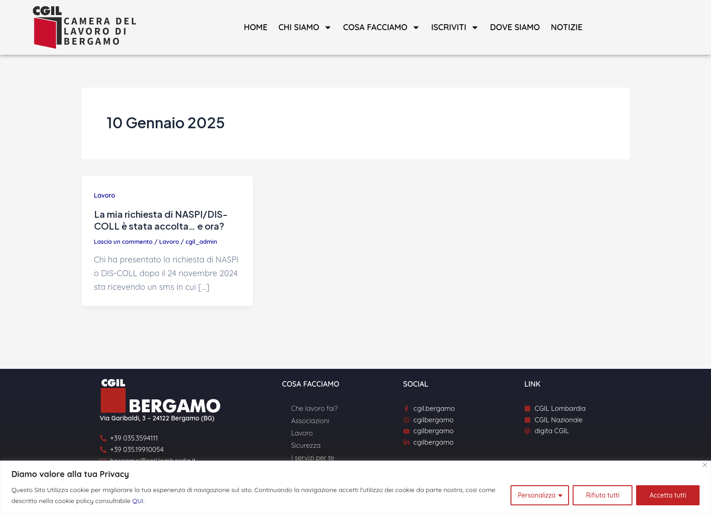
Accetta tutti (667, 495)
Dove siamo (515, 27)
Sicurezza (306, 445)
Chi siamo (305, 27)
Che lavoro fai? (314, 408)
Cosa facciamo (381, 27)
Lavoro (105, 195)
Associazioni (310, 420)
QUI (137, 501)
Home (256, 27)
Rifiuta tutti (602, 495)
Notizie (566, 27)
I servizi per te (312, 457)
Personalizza (536, 495)
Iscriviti (455, 27)
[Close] (705, 465)
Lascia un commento (123, 241)
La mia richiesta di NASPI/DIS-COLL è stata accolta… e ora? (161, 219)
